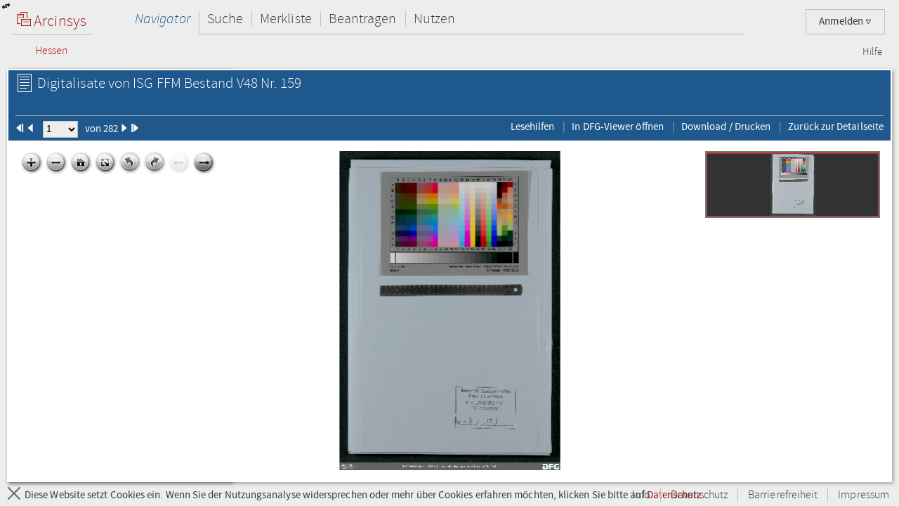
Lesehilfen (533, 126)
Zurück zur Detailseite (836, 126)
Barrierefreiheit (783, 495)
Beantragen (363, 18)
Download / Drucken (725, 126)
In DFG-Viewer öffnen (618, 126)
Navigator (162, 18)
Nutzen (434, 18)
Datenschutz (699, 495)
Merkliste (286, 18)
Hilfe (872, 52)
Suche (225, 18)
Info (641, 495)
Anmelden (845, 21)
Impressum (863, 495)
